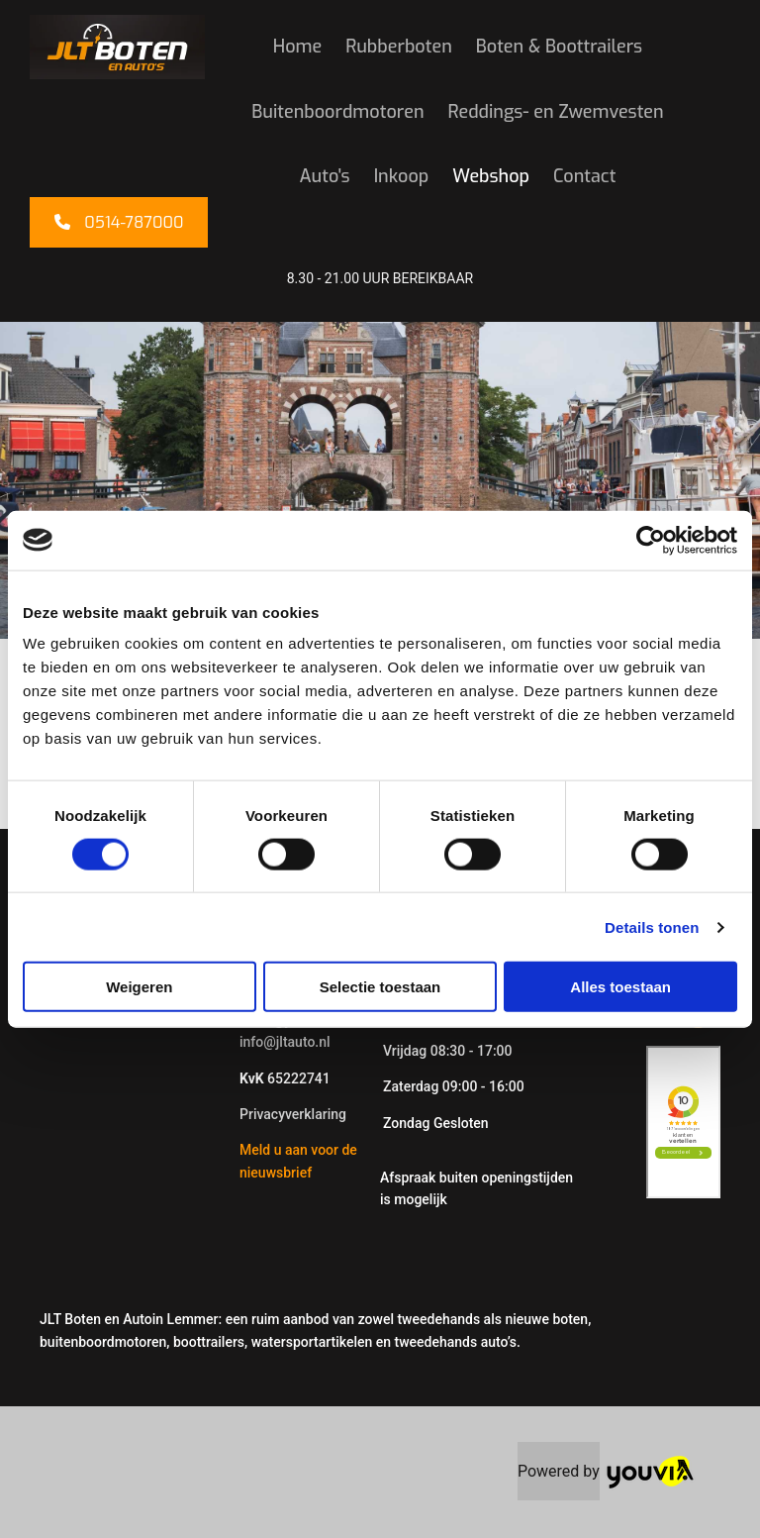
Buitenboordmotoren (337, 112)
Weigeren (139, 986)
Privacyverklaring (292, 1114)
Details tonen (652, 926)
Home (297, 46)
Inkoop (401, 176)
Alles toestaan (620, 986)
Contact (584, 176)
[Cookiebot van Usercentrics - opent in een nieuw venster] (650, 540)
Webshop (490, 176)
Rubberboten (398, 46)
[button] (119, 222)
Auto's (325, 176)
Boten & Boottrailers (559, 46)
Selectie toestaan (380, 986)
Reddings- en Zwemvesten (556, 112)
